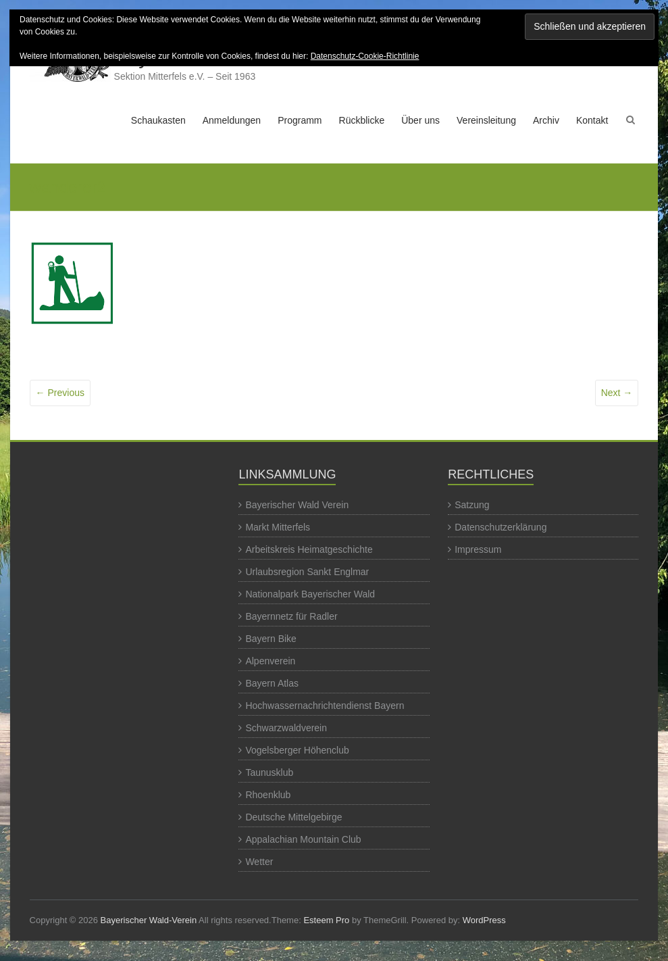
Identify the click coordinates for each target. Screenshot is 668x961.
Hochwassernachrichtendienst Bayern (324, 705)
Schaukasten (158, 120)
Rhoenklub (267, 794)
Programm (300, 120)
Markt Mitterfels (277, 527)
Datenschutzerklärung (500, 527)
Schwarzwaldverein (286, 727)
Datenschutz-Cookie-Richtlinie (365, 56)
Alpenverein (270, 661)
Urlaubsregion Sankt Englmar (307, 571)
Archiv (546, 120)
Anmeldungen (232, 120)
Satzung (472, 504)
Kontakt (592, 120)
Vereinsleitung (486, 120)
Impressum (478, 549)
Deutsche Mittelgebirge (293, 817)
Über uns (420, 120)
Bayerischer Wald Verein (297, 504)
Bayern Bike (270, 638)
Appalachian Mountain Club (303, 839)
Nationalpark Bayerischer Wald (310, 594)
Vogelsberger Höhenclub (297, 750)
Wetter (259, 861)
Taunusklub (269, 772)
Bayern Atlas (272, 683)
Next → (617, 392)
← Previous (60, 392)
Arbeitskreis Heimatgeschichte (308, 549)
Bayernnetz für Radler (291, 616)
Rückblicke (362, 120)
